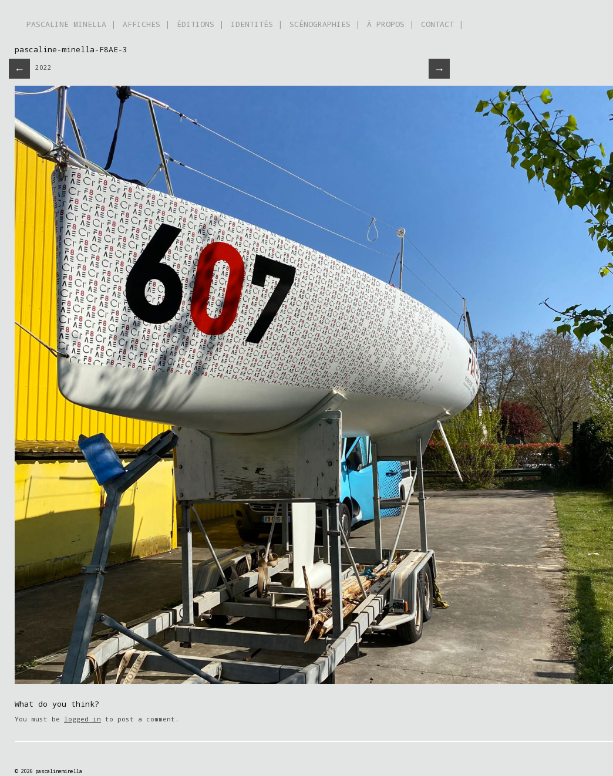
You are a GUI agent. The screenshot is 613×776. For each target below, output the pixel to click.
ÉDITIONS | (200, 24)
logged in (82, 718)
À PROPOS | (390, 24)
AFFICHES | (146, 24)
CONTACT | (442, 24)
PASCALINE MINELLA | (71, 24)
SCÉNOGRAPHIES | (324, 24)
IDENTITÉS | (256, 24)
